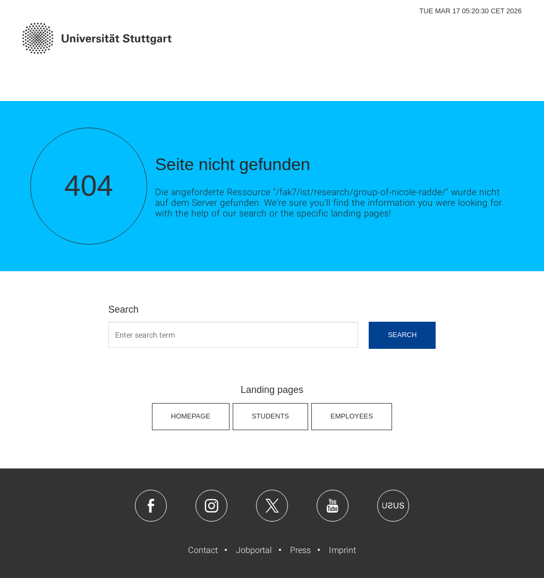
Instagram (211, 506)
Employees (351, 416)
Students (270, 416)
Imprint (342, 549)
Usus (393, 506)
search (402, 335)
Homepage (190, 416)
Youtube (332, 506)
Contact (203, 549)
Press (300, 549)
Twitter (272, 506)
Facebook (151, 506)
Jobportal (254, 549)
